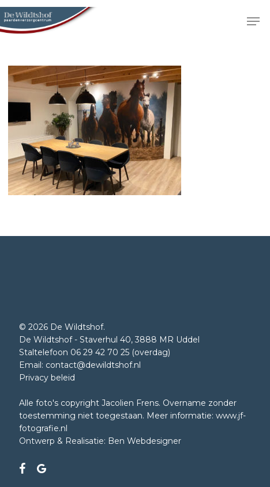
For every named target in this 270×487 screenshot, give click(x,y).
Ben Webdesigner (144, 441)
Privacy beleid (47, 377)
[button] (253, 21)
